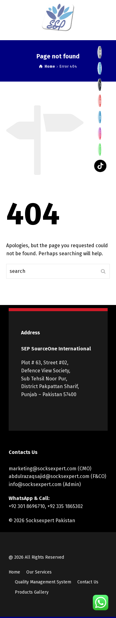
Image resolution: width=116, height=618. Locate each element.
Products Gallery (32, 592)
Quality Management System (43, 582)
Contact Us (87, 582)
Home (14, 572)
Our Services (39, 572)
